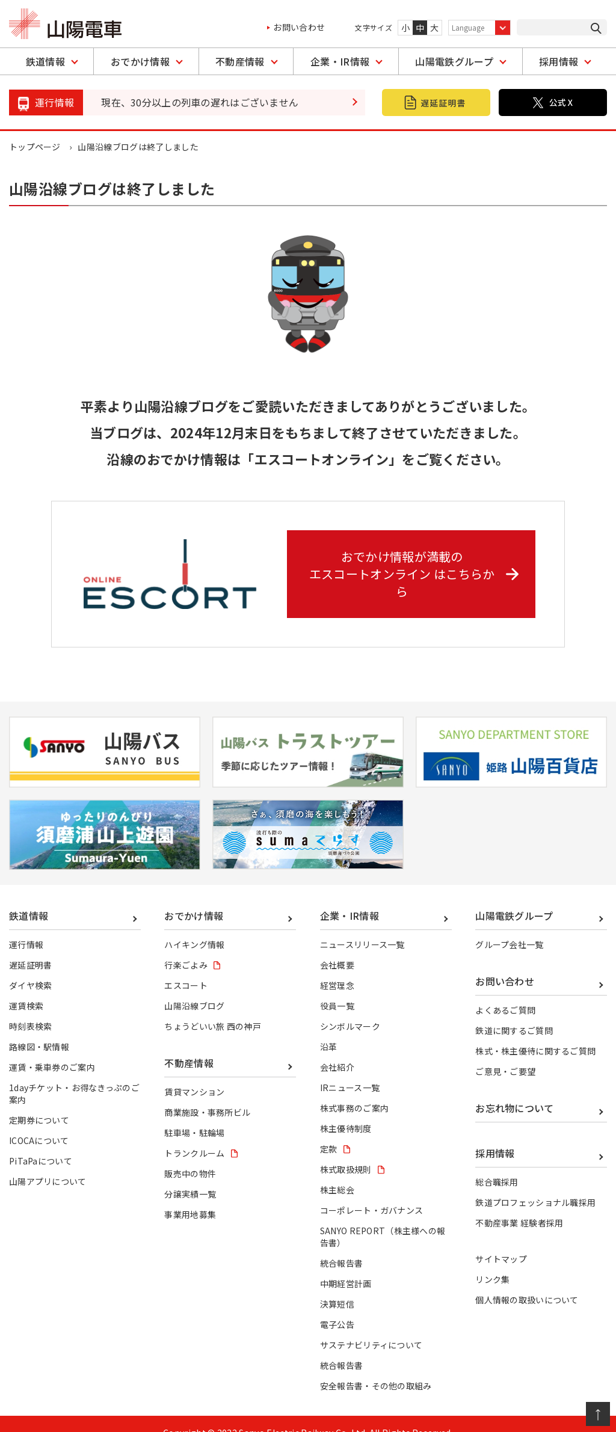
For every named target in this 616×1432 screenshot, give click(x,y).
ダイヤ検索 (30, 967)
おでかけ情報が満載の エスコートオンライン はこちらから (415, 564)
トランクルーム (194, 1136)
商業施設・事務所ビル (207, 1094)
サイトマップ (501, 1241)
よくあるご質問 (505, 992)
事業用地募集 (190, 1197)
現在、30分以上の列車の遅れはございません (200, 102)
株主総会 (337, 1172)
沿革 (328, 1029)
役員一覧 (337, 988)
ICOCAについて (39, 1122)
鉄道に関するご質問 (514, 1012)
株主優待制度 (346, 1110)
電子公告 (337, 1307)
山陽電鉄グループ (454, 61)
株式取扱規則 (346, 1151)
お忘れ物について (514, 1090)
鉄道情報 (45, 61)
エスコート (186, 967)
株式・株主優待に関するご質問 (535, 1033)
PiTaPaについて (40, 1143)
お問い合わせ (299, 27)
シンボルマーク (350, 1008)
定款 (328, 1131)
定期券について (39, 1102)
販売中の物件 (190, 1156)
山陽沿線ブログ (194, 988)
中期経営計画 (346, 1266)
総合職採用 (497, 1164)
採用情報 (558, 61)
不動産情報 (240, 61)
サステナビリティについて (371, 1327)
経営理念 (337, 967)
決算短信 (337, 1287)
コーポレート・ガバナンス (372, 1193)
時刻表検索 (30, 1008)
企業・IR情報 (339, 61)
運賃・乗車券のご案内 (52, 1049)
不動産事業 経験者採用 (519, 1205)
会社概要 (337, 947)
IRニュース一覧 (350, 1069)
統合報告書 (341, 1246)
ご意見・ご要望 (505, 1053)
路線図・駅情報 (39, 1029)
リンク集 (492, 1262)
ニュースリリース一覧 (362, 926)
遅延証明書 (30, 947)
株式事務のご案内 (354, 1090)
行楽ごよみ (186, 947)
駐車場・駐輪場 (194, 1115)
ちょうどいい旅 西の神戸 (212, 1008)
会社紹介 (337, 1049)
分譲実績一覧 (190, 1176)
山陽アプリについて (48, 1164)
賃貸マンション (194, 1074)
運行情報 (26, 926)
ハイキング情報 (194, 926)
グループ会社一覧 (509, 926)
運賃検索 (26, 988)
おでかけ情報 (140, 61)
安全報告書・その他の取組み (376, 1368)
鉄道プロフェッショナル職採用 (535, 1185)
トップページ (35, 147)
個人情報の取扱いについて (527, 1282)
